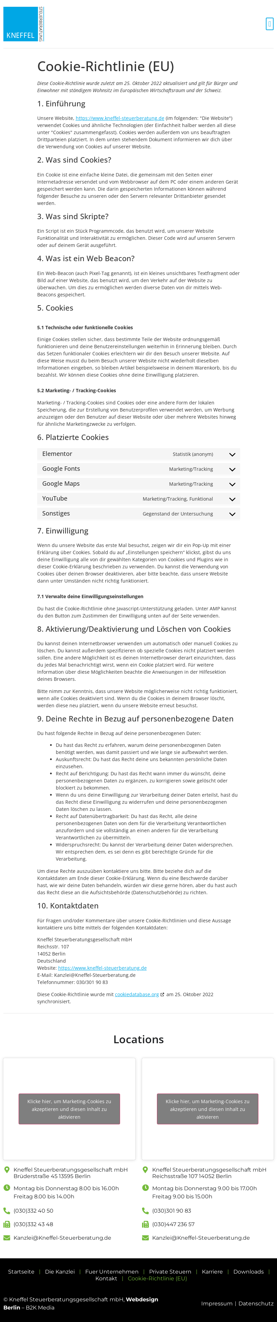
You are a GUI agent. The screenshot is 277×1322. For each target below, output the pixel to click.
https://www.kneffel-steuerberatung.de (120, 118)
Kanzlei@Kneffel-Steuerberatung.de (62, 1238)
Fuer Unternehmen (112, 1271)
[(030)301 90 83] (145, 1211)
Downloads (248, 1271)
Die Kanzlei (60, 1271)
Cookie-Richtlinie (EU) (157, 1278)
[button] (270, 24)
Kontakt (106, 1278)
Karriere (212, 1271)
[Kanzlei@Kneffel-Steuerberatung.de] (6, 1238)
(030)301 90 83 (171, 1211)
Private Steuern (170, 1271)
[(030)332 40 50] (6, 1211)
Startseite (21, 1271)
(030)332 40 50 (33, 1211)
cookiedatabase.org (137, 994)
